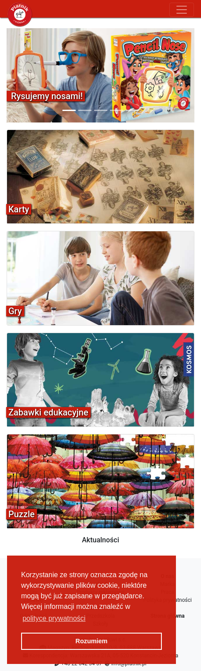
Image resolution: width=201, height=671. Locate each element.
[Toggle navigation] (181, 10)
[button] (21, 75)
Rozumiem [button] (92, 641)
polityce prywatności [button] (53, 618)
